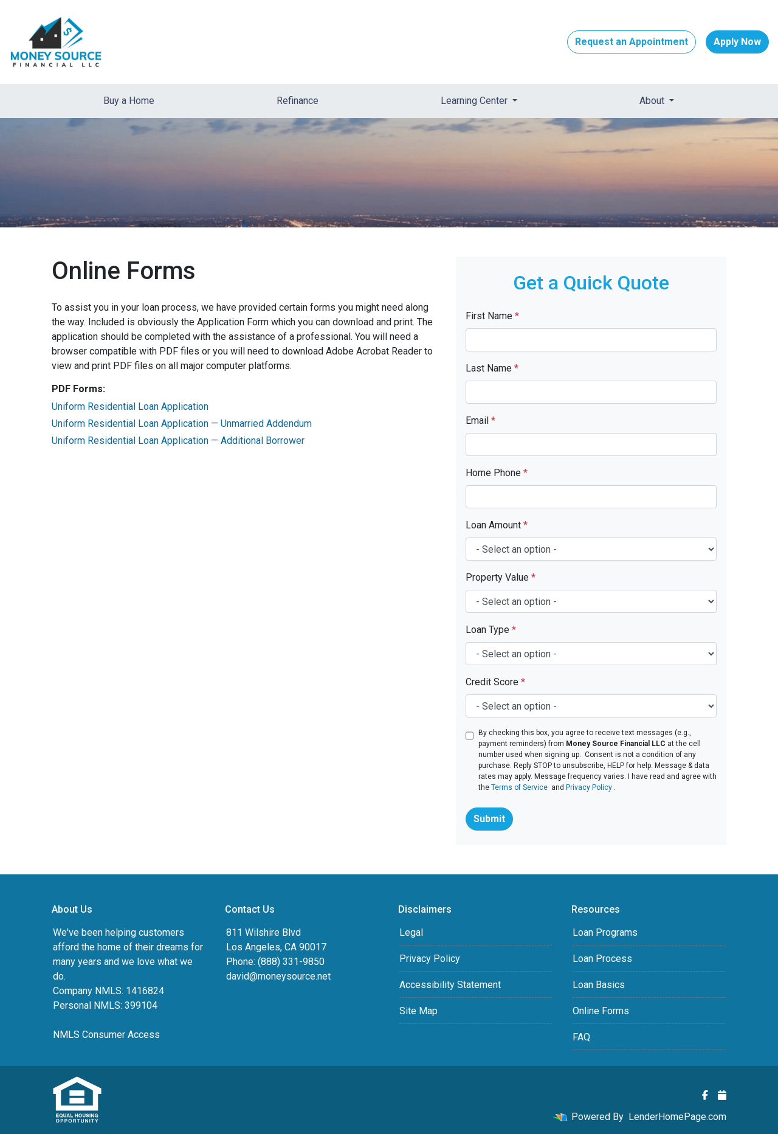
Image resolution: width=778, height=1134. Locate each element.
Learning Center (475, 100)
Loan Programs (605, 932)
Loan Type (491, 629)
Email (480, 420)
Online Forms (601, 1011)
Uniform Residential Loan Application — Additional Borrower (178, 440)
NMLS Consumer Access (106, 1034)
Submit (489, 819)
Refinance (297, 100)
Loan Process (602, 958)
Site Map (418, 1011)
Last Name (492, 368)
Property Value (500, 577)
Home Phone (497, 473)
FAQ (581, 1037)
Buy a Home (128, 100)
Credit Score (495, 682)
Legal (411, 932)
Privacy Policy (589, 787)
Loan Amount (497, 525)
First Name (492, 316)
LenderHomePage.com (677, 1116)
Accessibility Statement (450, 985)
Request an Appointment (631, 41)
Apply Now (737, 41)
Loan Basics (599, 985)
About (653, 100)
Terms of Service (519, 787)
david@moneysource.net (278, 976)
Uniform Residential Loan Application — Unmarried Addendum (182, 423)
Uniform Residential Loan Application (130, 406)
